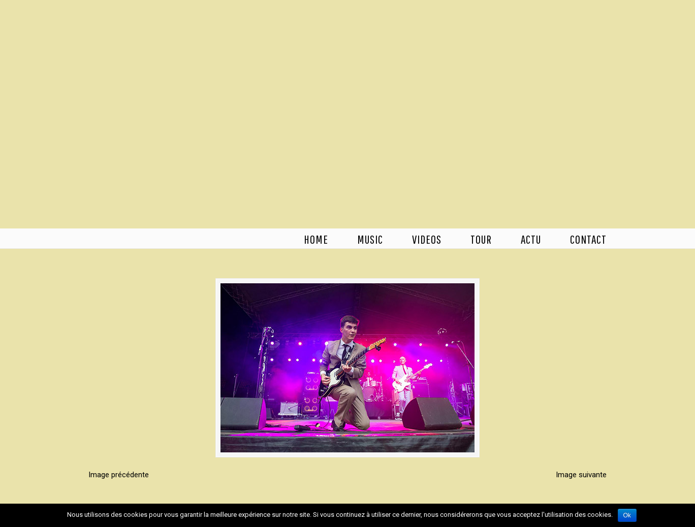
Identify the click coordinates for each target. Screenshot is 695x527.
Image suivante (581, 474)
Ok (627, 515)
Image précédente (118, 474)
